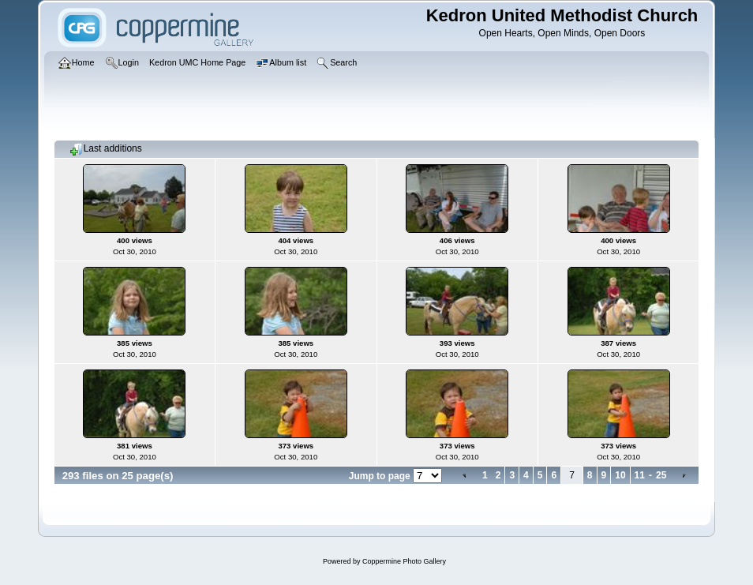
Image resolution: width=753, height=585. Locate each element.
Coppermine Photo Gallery (404, 561)
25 (661, 475)
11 (640, 475)
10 (620, 475)
